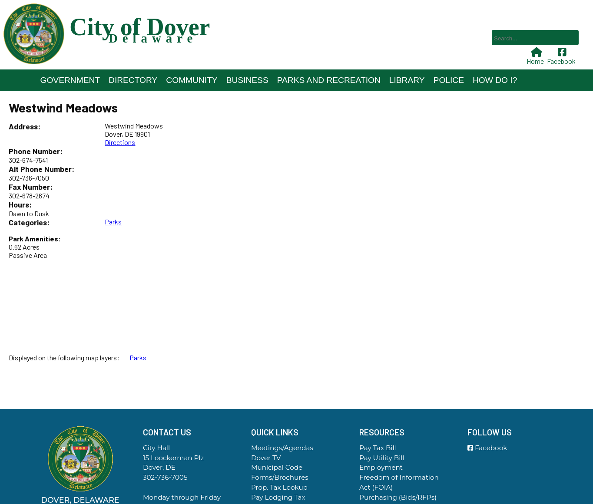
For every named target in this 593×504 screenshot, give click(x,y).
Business (247, 80)
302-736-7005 (165, 477)
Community (191, 80)
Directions (120, 142)
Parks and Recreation (329, 80)
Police (449, 80)
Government (70, 80)
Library (407, 80)
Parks (113, 221)
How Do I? (495, 80)
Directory (133, 80)
